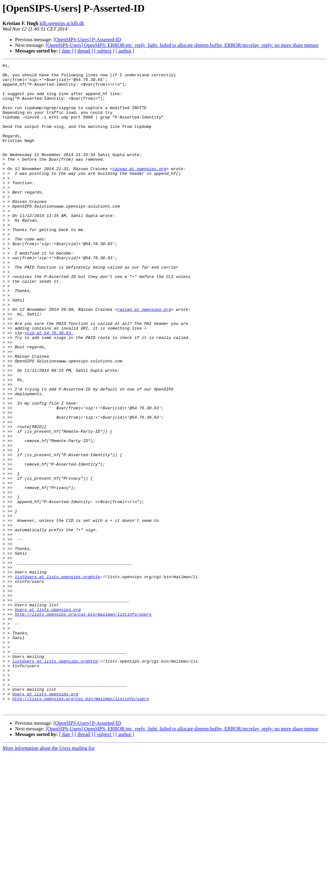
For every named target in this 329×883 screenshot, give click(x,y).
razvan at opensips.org (139, 190)
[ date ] (66, 50)
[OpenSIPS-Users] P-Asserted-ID (87, 39)
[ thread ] (84, 50)
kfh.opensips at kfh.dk (62, 23)
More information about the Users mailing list (49, 877)
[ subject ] (104, 50)
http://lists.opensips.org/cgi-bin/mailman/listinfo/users (83, 725)
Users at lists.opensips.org (48, 719)
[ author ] (125, 50)
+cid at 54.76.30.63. (48, 387)
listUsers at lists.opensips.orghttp (57, 680)
